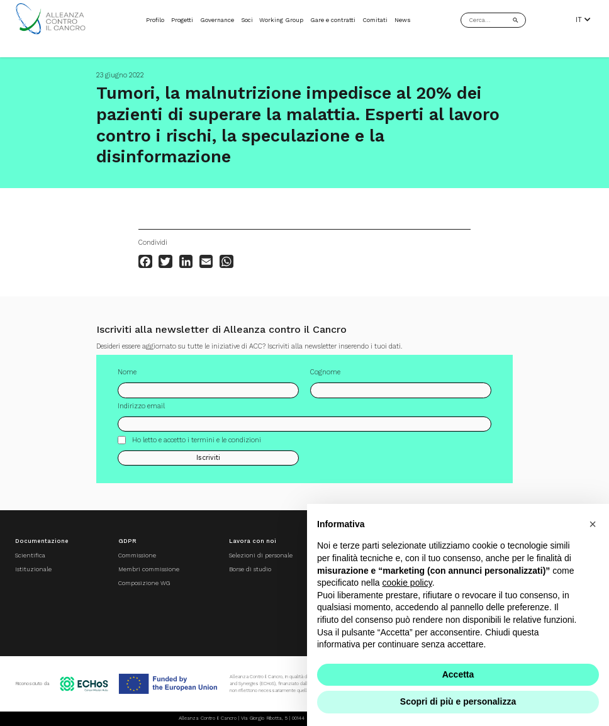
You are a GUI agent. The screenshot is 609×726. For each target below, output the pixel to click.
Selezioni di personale (261, 555)
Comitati (375, 19)
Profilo (155, 19)
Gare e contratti (332, 19)
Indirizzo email (141, 411)
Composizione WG (144, 582)
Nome (127, 377)
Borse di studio (250, 569)
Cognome (325, 377)
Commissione (137, 555)
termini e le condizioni (226, 444)
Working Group (281, 19)
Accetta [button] (458, 674)
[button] (593, 524)
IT (583, 20)
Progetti (182, 19)
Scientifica (30, 555)
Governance (217, 19)
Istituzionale (33, 569)
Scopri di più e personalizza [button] (458, 701)
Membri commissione (148, 569)
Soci (247, 19)
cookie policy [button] (407, 583)
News (402, 19)
